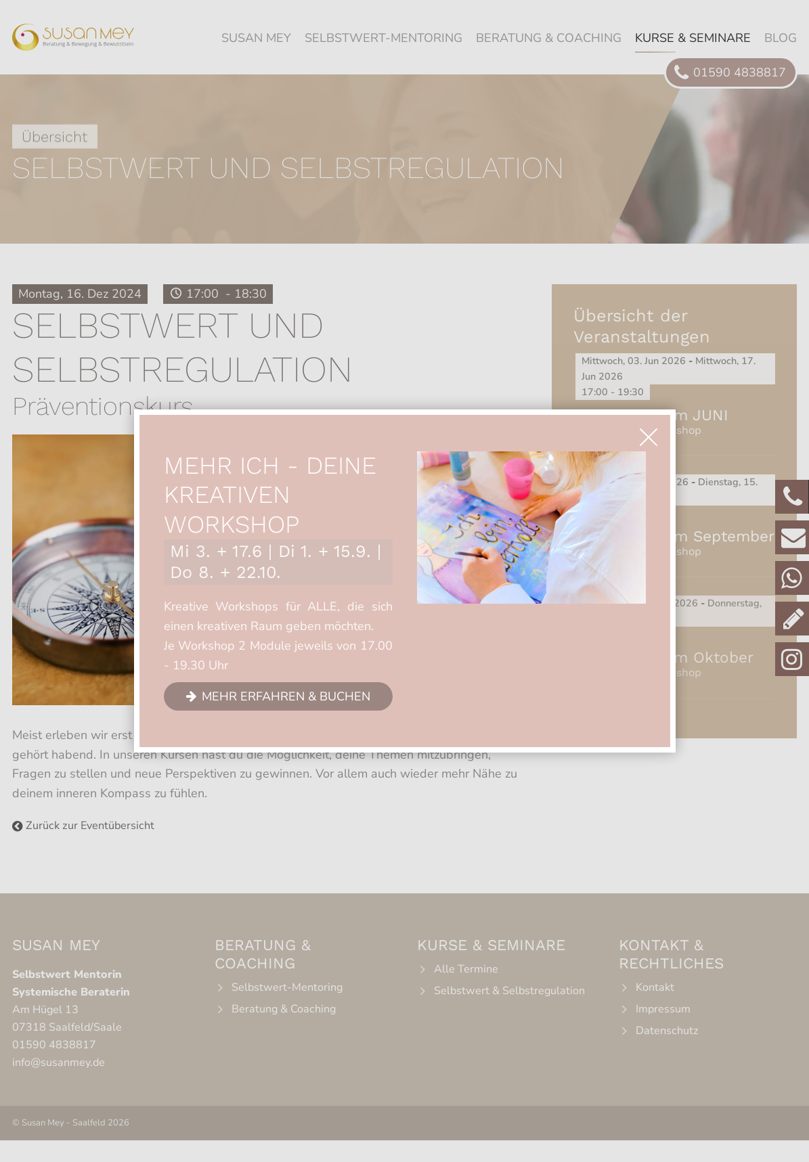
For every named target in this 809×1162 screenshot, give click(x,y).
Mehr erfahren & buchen (286, 696)
